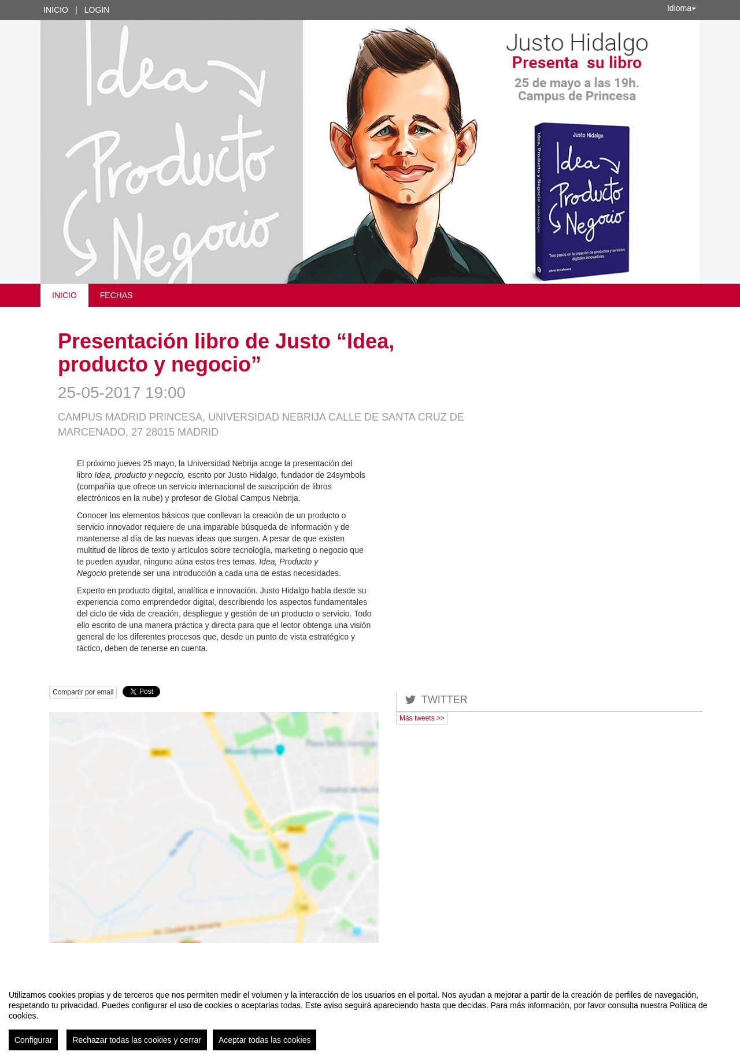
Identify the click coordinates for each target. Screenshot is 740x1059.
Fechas (116, 295)
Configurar (33, 1040)
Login (97, 9)
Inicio (55, 9)
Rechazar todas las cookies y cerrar (136, 1040)
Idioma (681, 8)
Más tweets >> (422, 718)
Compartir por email (83, 692)
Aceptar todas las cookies (265, 1040)
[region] (370, 1015)
